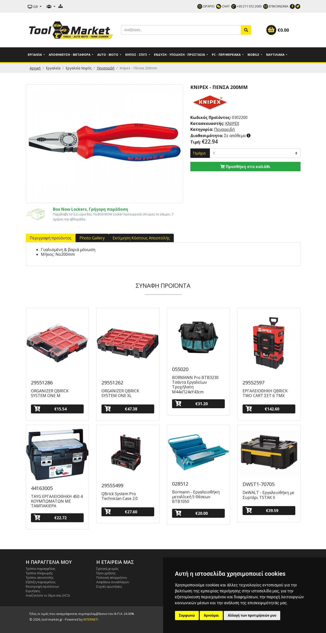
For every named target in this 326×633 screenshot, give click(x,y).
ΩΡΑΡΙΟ (206, 6)
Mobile (254, 55)
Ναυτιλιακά (275, 55)
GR (33, 6)
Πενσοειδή (105, 68)
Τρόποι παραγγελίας (40, 568)
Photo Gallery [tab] (92, 238)
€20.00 (191, 513)
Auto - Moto (108, 55)
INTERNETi (90, 619)
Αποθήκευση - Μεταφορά (70, 55)
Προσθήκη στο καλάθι (245, 166)
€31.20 (191, 403)
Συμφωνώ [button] (187, 615)
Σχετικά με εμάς (107, 568)
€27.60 (120, 512)
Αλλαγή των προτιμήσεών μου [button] (252, 615)
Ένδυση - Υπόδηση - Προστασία (180, 55)
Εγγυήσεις (33, 591)
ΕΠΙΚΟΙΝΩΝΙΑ (275, 6)
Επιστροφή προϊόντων (42, 586)
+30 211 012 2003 (246, 6)
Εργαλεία (35, 55)
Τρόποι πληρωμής (39, 573)
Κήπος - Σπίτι (136, 55)
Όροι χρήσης (106, 573)
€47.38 (120, 409)
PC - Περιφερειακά (226, 55)
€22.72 (50, 517)
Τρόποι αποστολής (40, 577)
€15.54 (50, 409)
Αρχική (35, 68)
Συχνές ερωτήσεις (109, 586)
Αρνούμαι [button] (211, 615)
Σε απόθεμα (218, 135)
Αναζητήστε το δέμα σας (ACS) (48, 595)
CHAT (223, 6)
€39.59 (262, 510)
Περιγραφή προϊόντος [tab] (51, 238)
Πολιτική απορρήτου (111, 577)
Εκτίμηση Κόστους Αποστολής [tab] (141, 238)
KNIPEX (232, 123)
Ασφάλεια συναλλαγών (112, 582)
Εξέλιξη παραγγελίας (41, 582)
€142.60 (262, 409)
